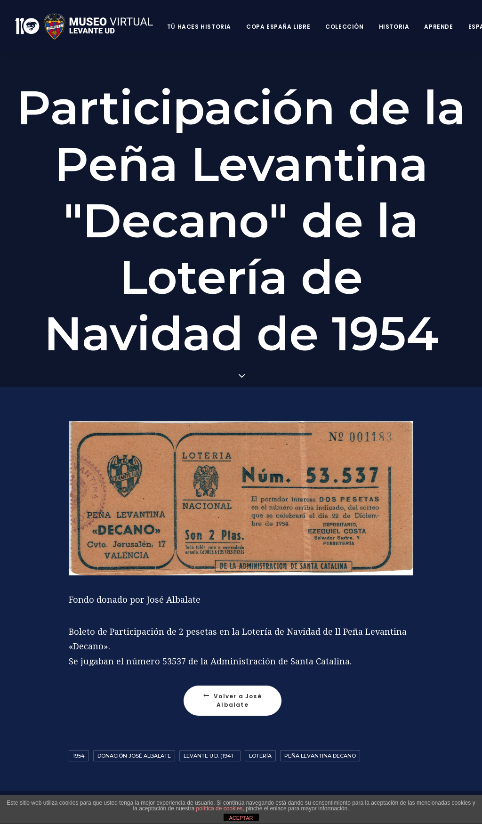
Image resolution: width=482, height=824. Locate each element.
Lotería (260, 755)
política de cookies (219, 808)
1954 (79, 755)
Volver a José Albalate (233, 700)
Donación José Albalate (134, 755)
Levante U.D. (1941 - (210, 755)
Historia (394, 27)
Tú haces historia (199, 27)
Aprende (438, 27)
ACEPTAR (241, 818)
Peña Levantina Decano (320, 755)
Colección (344, 27)
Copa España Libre (278, 27)
